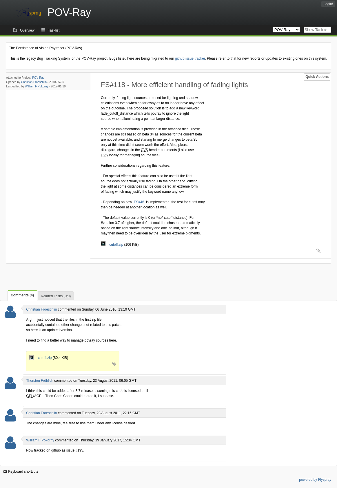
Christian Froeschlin (34, 82)
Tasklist (53, 30)
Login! (328, 4)
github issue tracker (190, 58)
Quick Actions (317, 77)
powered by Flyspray (315, 480)
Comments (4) (22, 295)
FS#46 (139, 202)
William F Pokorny (36, 86)
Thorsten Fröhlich (39, 381)
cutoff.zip (112, 245)
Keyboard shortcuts (20, 471)
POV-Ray (38, 77)
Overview (27, 30)
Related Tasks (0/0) (56, 296)
